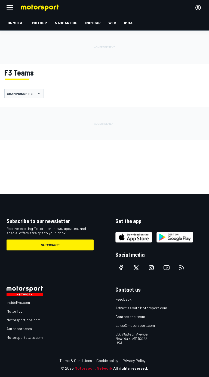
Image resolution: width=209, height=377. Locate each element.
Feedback (123, 299)
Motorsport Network (93, 368)
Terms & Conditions (76, 360)
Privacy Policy (133, 360)
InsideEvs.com (18, 302)
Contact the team (130, 316)
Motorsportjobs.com (24, 320)
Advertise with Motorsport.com (141, 308)
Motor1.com (16, 311)
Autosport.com (19, 328)
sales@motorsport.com (135, 325)
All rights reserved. (130, 368)
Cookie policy (107, 360)
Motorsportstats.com (25, 337)
